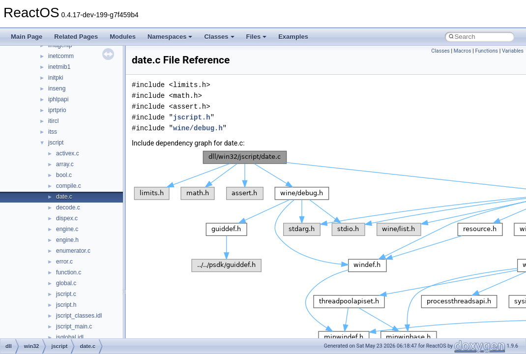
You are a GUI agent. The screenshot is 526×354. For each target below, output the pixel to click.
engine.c (67, 229)
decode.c (68, 207)
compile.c (68, 185)
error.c (64, 261)
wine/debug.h (198, 128)
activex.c (67, 153)
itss (52, 131)
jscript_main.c (74, 326)
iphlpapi (58, 99)
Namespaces (170, 36)
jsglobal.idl (70, 337)
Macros (462, 51)
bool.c (64, 175)
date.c (64, 196)
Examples (293, 36)
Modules (123, 36)
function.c (68, 272)
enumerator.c (73, 250)
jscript (55, 142)
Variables (513, 51)
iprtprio (57, 110)
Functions (486, 51)
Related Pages (76, 36)
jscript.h (66, 304)
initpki (55, 77)
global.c (66, 283)
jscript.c (66, 294)
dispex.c (67, 218)
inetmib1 (59, 66)
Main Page (26, 36)
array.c (65, 164)
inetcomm (61, 56)
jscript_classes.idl (79, 315)
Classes (219, 36)
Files (256, 36)
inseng (56, 88)
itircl (53, 121)
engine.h (67, 239)
